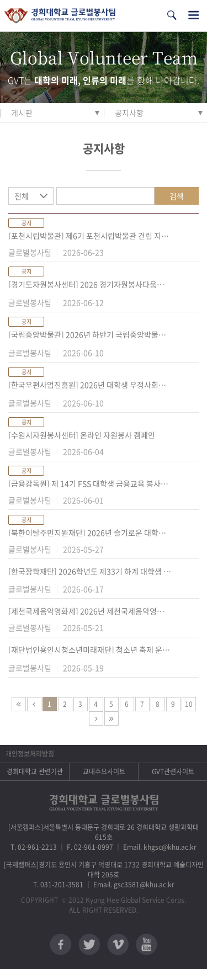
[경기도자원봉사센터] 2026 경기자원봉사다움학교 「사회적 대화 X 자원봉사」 (89, 284)
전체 (21, 195)
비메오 (118, 944)
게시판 (22, 112)
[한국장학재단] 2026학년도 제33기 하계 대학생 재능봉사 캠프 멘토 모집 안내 (89, 571)
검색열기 (172, 15)
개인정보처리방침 (30, 754)
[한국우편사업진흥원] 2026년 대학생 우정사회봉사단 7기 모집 (89, 384)
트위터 (89, 944)
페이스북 (60, 944)
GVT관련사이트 (173, 771)
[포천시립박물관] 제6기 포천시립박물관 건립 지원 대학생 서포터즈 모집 (89, 235)
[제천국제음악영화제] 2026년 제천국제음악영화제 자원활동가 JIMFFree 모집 (89, 611)
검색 (176, 195)
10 (189, 704)
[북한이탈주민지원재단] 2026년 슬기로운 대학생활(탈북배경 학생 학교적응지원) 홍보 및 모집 (89, 532)
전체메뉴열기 (193, 15)
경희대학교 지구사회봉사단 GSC (59, 15)
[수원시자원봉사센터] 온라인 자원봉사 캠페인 (81, 435)
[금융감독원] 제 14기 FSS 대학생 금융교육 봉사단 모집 (89, 483)
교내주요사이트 (104, 771)
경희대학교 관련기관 (35, 771)
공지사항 (129, 112)
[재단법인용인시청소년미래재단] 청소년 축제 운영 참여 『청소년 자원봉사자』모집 (89, 649)
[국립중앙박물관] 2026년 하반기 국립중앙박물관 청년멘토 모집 (89, 334)
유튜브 (146, 944)
